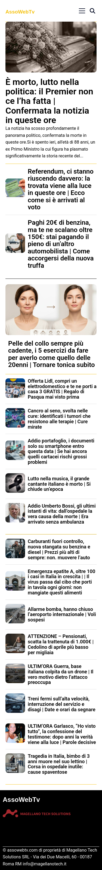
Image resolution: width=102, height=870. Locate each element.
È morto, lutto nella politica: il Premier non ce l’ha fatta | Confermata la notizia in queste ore (49, 101)
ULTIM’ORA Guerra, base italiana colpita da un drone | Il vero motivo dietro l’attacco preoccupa (60, 674)
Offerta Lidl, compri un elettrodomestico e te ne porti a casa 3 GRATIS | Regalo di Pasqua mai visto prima (62, 389)
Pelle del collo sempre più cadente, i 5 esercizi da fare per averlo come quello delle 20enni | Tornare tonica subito (51, 354)
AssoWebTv (20, 12)
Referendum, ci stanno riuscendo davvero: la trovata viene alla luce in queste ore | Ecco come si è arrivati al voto (61, 189)
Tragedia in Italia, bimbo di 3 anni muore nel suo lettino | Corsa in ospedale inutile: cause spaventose (59, 764)
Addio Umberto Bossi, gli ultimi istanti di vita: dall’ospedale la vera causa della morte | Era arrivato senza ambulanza (62, 514)
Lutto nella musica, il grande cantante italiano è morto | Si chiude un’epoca (59, 484)
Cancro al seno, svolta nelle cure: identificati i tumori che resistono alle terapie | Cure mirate (59, 418)
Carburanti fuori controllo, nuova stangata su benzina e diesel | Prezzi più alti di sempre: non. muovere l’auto (59, 549)
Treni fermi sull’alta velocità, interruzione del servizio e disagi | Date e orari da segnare (61, 704)
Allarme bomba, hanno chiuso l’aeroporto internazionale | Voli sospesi (62, 614)
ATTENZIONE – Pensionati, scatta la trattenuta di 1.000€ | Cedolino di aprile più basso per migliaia (61, 644)
